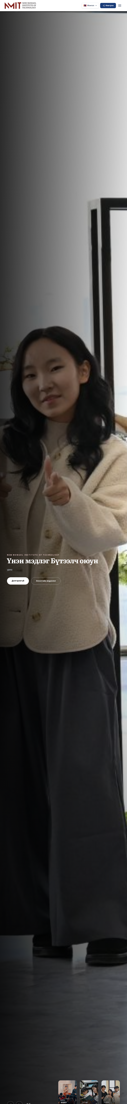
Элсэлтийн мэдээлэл (46, 580)
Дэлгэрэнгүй (18, 580)
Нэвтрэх (108, 5)
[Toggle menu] (119, 5)
